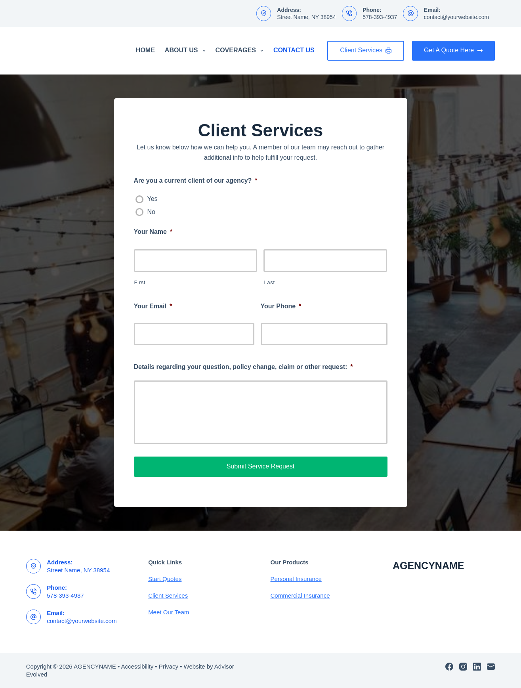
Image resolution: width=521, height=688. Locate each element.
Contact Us (294, 50)
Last (269, 282)
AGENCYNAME (428, 565)
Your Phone (281, 306)
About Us (187, 50)
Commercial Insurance (300, 595)
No (151, 211)
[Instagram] (463, 667)
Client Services (365, 50)
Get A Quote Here (453, 50)
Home (145, 50)
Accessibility (137, 666)
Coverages (241, 50)
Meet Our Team (168, 612)
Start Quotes (164, 578)
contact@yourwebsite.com (456, 17)
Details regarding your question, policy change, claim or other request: (243, 366)
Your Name (153, 231)
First (140, 282)
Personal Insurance (296, 578)
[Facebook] (449, 667)
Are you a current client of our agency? (196, 180)
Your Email (153, 306)
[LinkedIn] (477, 667)
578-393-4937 (380, 17)
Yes (152, 198)
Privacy (168, 666)
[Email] (491, 667)
